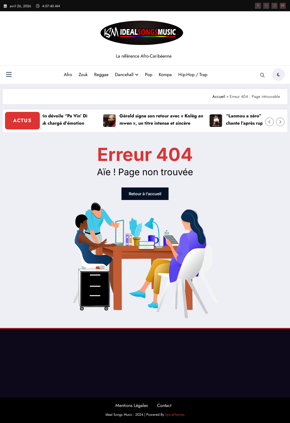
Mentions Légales (131, 405)
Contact (164, 405)
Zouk (83, 74)
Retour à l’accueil (145, 193)
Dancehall (126, 74)
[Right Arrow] (280, 122)
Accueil (218, 96)
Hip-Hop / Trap (192, 74)
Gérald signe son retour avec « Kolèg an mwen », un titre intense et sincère (164, 119)
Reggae (101, 74)
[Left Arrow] (269, 122)
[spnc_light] (278, 74)
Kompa (165, 74)
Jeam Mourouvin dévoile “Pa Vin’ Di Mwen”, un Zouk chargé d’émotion (53, 119)
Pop (148, 74)
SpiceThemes (175, 414)
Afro (68, 74)
